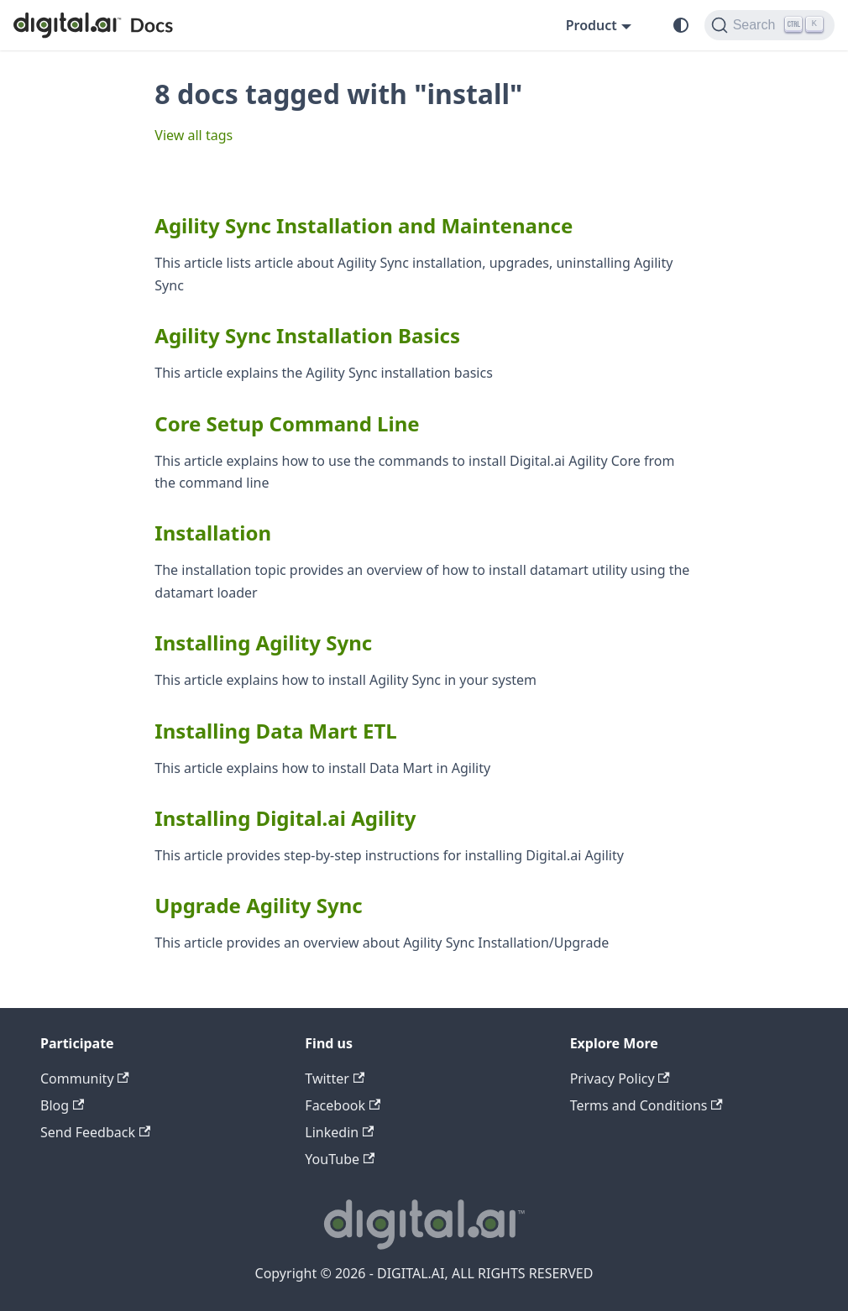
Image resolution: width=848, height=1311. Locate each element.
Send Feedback (95, 1132)
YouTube (339, 1159)
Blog (62, 1105)
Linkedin (339, 1132)
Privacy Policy (620, 1078)
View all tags (193, 135)
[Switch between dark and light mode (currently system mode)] (680, 25)
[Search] (769, 25)
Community (84, 1078)
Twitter (334, 1078)
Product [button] (591, 25)
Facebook (342, 1105)
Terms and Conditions (646, 1105)
